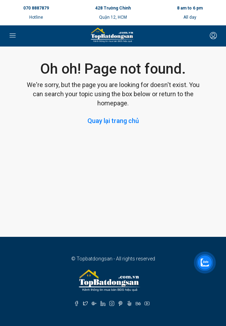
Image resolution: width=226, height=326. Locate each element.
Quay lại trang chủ (113, 120)
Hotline (36, 17)
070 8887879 (36, 8)
